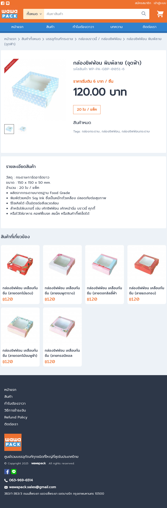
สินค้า (50, 27)
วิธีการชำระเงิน (15, 410)
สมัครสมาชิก (143, 3)
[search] (96, 14)
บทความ (116, 27)
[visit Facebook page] (2, 3)
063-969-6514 (18, 480)
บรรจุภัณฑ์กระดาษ (59, 39)
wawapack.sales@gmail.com (30, 487)
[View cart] (160, 14)
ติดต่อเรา (149, 27)
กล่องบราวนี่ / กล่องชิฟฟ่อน (99, 39)
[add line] (7, 3)
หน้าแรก (17, 27)
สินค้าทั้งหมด (31, 39)
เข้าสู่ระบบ (160, 3)
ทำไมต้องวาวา (83, 27)
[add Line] (13, 471)
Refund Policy (15, 417)
